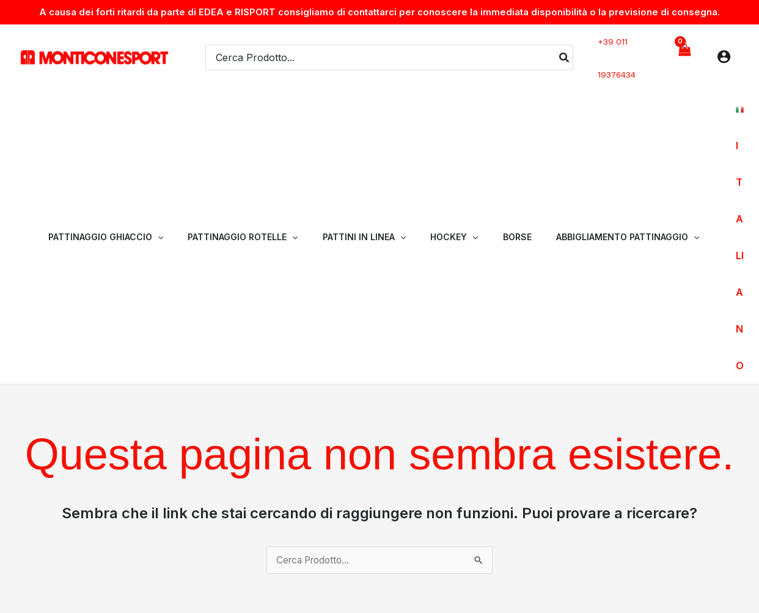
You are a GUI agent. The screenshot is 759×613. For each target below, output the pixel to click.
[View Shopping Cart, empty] (684, 51)
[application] (182, 133)
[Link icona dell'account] (724, 50)
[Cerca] (565, 51)
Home (480, 485)
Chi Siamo (527, 485)
